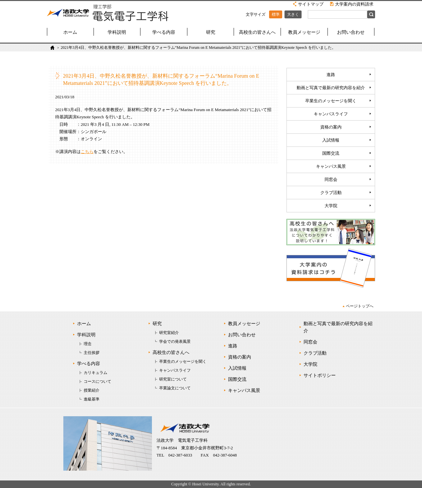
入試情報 (330, 140)
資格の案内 (331, 127)
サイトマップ (311, 4)
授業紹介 (91, 390)
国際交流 (330, 153)
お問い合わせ (351, 32)
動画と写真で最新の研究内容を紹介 (331, 88)
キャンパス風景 (331, 166)
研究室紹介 (169, 332)
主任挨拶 (91, 352)
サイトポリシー (320, 375)
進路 (331, 74)
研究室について (173, 379)
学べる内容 (163, 32)
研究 (210, 32)
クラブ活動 (331, 192)
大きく (293, 14)
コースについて (97, 381)
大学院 (331, 206)
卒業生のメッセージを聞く (330, 101)
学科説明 (117, 32)
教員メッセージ (304, 32)
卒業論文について (175, 388)
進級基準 (91, 399)
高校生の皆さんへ (257, 32)
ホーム (70, 32)
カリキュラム (95, 372)
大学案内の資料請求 (354, 4)
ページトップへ (359, 306)
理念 (88, 344)
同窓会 (331, 179)
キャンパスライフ (331, 114)
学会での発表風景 (175, 341)
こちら (87, 151)
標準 (276, 14)
